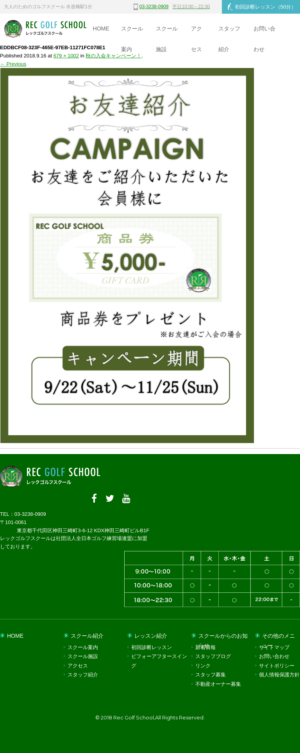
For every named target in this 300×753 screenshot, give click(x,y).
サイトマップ (274, 647)
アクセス (196, 32)
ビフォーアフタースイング (159, 660)
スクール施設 (167, 32)
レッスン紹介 (150, 636)
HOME (101, 28)
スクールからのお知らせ (223, 638)
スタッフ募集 (210, 675)
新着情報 (205, 647)
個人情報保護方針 (279, 675)
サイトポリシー (277, 666)
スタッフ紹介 (229, 32)
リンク (203, 666)
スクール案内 (132, 32)
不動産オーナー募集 (218, 684)
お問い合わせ (264, 32)
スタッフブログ (213, 656)
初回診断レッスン (262, 6)
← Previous (13, 64)
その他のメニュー (278, 638)
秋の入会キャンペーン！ (113, 56)
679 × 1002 (66, 56)
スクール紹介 (87, 636)
